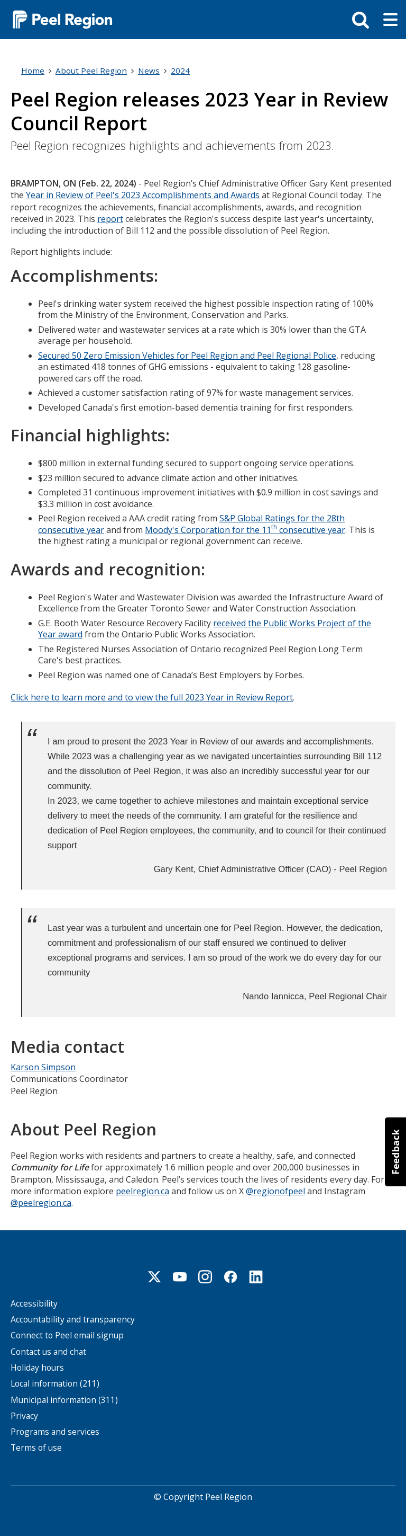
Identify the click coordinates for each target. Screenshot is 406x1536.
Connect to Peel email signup (67, 1334)
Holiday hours (37, 1366)
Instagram (205, 1275)
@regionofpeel (275, 1189)
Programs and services (55, 1430)
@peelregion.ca (41, 1202)
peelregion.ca (142, 1189)
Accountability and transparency (73, 1318)
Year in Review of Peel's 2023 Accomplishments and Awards (143, 195)
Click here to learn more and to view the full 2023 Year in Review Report (152, 696)
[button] (395, 1151)
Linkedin (255, 1275)
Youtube (179, 1275)
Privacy (24, 1414)
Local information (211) (55, 1382)
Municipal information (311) (64, 1398)
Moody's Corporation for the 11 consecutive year (245, 529)
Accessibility (34, 1302)
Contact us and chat (48, 1350)
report (110, 219)
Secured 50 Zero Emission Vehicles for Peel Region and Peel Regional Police (187, 355)
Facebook (230, 1275)
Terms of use (36, 1446)
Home (32, 70)
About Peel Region (91, 70)
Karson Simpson (43, 1066)
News (149, 70)
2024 (180, 70)
